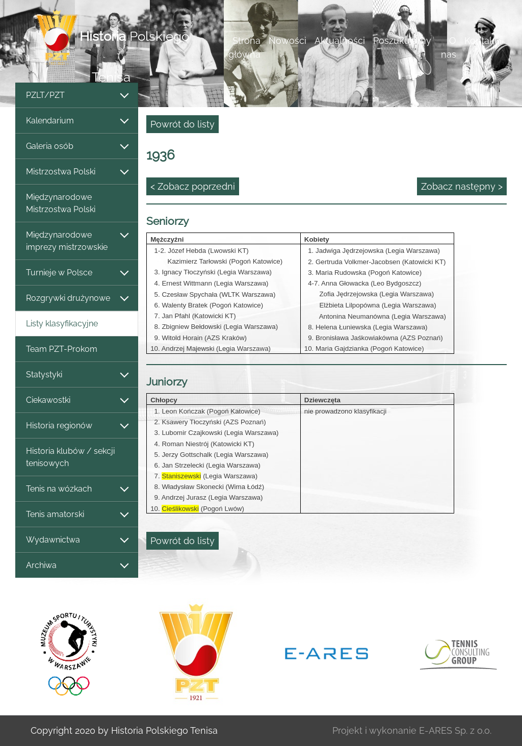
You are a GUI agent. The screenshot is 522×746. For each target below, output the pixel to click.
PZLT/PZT (76, 95)
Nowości (287, 40)
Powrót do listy (182, 124)
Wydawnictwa (76, 540)
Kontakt (481, 40)
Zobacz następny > (462, 186)
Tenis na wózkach (76, 489)
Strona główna (244, 47)
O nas (448, 47)
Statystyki (76, 375)
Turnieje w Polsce (76, 273)
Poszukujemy (402, 40)
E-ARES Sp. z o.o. (455, 730)
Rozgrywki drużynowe (76, 298)
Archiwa (76, 565)
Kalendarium (76, 121)
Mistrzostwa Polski (76, 172)
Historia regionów (76, 426)
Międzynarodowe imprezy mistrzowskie (76, 241)
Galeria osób (76, 146)
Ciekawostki (76, 400)
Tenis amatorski (76, 514)
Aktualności (340, 40)
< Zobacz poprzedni (192, 186)
